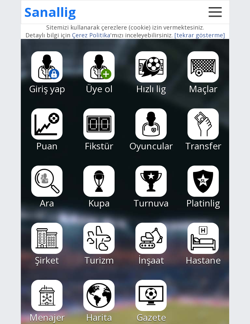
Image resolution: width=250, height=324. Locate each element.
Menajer (47, 301)
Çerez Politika (91, 35)
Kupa (99, 187)
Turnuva (151, 187)
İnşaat (151, 244)
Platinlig (203, 187)
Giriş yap (47, 73)
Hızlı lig (151, 73)
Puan (46, 130)
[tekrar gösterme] (199, 35)
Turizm (99, 244)
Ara (46, 187)
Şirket (46, 244)
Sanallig (50, 12)
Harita (99, 301)
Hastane (203, 244)
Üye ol (99, 73)
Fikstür (99, 130)
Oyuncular (151, 130)
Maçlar (203, 73)
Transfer (203, 130)
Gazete (151, 301)
